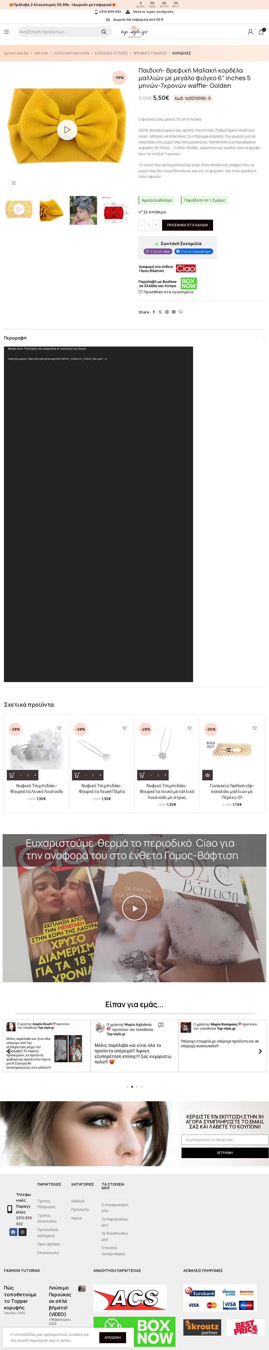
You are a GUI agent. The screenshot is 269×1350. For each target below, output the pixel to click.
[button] (134, 908)
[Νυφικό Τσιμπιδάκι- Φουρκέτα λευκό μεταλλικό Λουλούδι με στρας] (167, 750)
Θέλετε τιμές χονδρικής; (150, 11)
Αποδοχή (113, 1337)
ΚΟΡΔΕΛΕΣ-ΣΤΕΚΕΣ (111, 53)
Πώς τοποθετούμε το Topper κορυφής (20, 1297)
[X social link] (160, 312)
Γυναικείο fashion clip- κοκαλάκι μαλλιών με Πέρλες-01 (232, 791)
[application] (98, 514)
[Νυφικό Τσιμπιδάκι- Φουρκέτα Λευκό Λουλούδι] (36, 750)
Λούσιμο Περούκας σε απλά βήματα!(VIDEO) (60, 1300)
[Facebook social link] (154, 312)
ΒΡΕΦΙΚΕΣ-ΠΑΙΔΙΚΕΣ (150, 53)
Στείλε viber (160, 251)
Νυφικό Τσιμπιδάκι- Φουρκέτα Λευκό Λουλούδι (36, 788)
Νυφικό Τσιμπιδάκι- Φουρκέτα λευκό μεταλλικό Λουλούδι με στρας (167, 791)
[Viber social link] (180, 312)
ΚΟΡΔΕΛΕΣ (181, 53)
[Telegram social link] (173, 312)
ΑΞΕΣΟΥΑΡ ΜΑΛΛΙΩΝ (71, 53)
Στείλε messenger (196, 251)
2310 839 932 (107, 11)
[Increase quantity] (156, 225)
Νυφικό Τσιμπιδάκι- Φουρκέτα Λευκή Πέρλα (102, 788)
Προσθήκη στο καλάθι (187, 225)
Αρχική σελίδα (16, 53)
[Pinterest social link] (167, 312)
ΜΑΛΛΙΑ (41, 53)
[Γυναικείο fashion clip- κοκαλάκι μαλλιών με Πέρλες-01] (232, 750)
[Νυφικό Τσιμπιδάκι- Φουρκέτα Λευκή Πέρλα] (102, 750)
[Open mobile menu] (6, 31)
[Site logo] (134, 31)
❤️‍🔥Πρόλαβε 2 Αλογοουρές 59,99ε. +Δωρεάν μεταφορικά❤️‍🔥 (62, 4)
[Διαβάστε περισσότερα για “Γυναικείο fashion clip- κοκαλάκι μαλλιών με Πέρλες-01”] (207, 775)
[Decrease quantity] (141, 225)
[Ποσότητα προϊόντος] (149, 225)
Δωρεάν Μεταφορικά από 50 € (134, 19)
